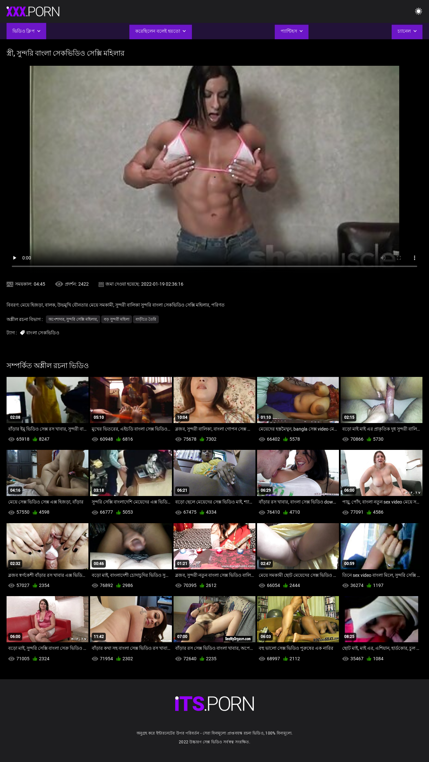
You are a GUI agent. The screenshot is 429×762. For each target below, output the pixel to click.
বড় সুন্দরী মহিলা (116, 319)
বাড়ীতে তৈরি (146, 319)
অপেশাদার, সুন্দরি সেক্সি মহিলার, (73, 319)
